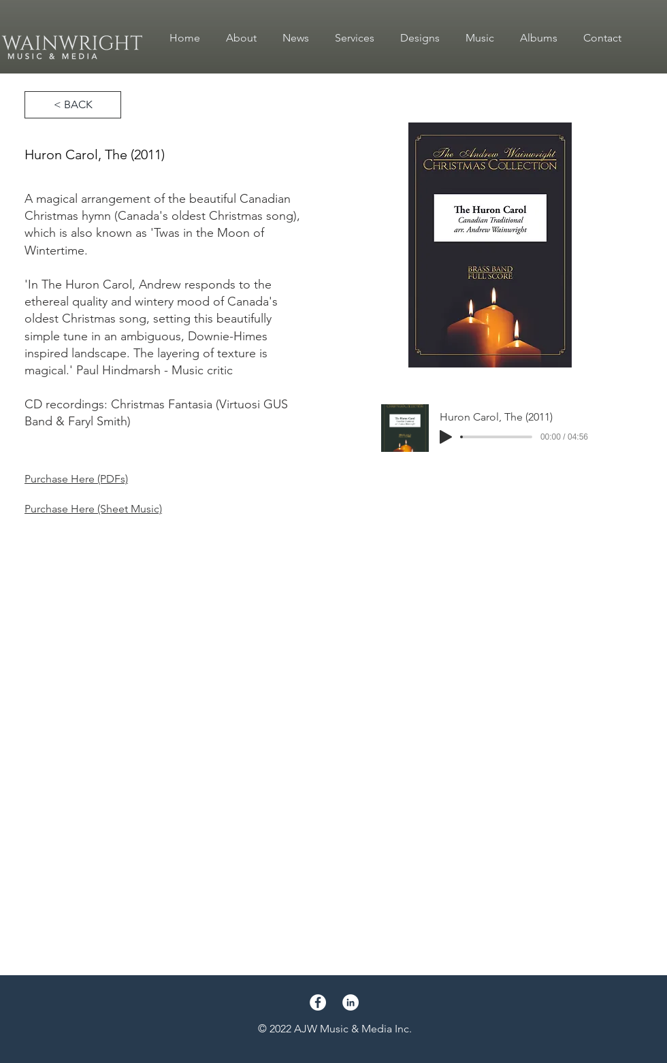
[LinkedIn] (350, 1002)
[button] (480, 38)
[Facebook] (318, 1002)
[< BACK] (73, 104)
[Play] (446, 437)
